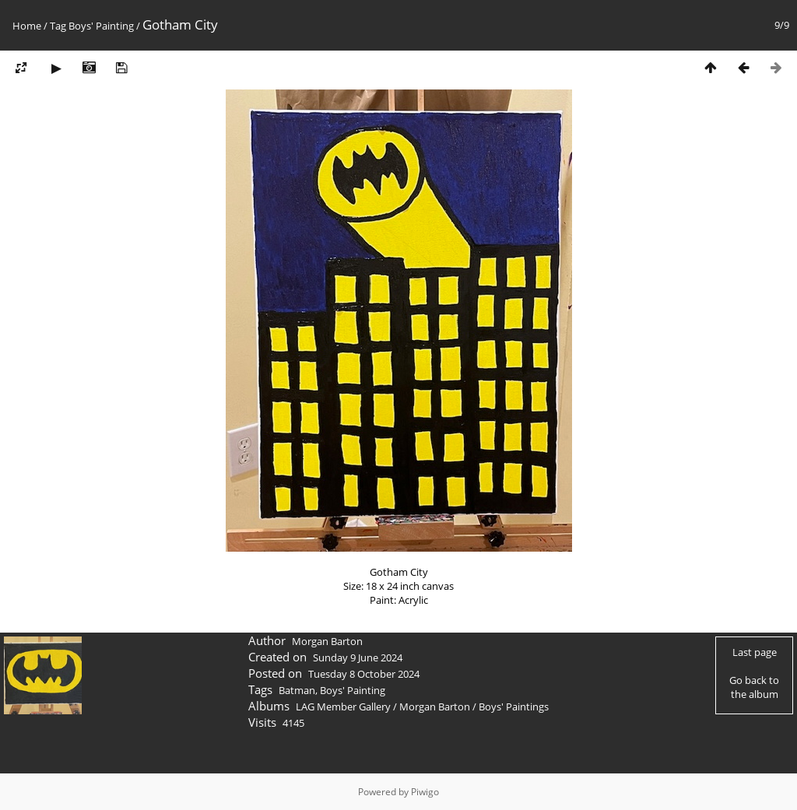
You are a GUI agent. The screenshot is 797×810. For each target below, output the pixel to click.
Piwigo (425, 791)
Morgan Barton (434, 707)
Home (26, 26)
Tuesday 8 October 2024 (364, 674)
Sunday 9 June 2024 (357, 657)
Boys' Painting (101, 26)
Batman (297, 690)
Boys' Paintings (514, 707)
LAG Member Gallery (343, 707)
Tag (58, 26)
